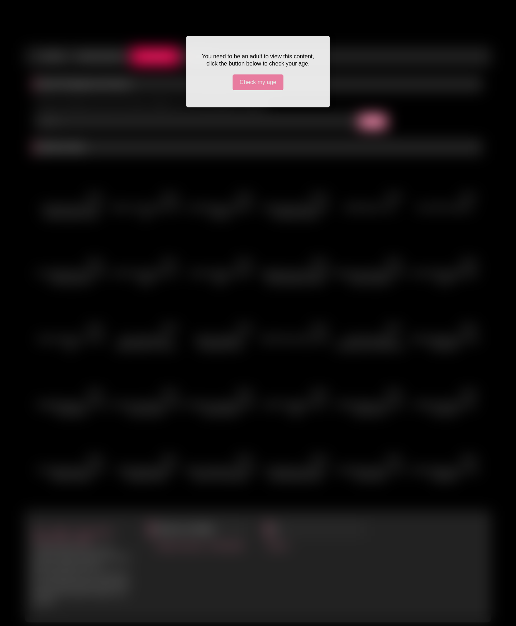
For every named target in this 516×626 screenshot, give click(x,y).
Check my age (258, 82)
